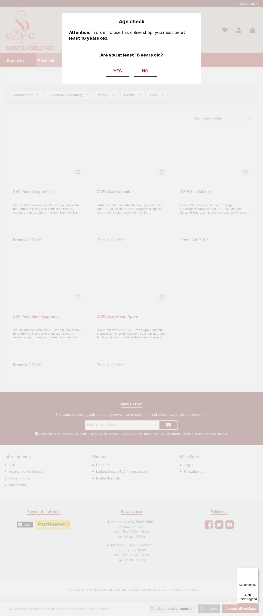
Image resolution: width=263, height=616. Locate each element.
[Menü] (255, 570)
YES (117, 71)
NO (145, 71)
